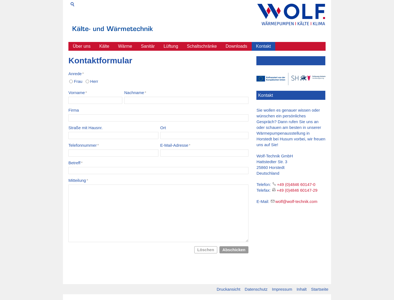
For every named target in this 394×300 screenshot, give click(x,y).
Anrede (76, 73)
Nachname (135, 92)
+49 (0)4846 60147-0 (296, 184)
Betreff (75, 162)
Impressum (282, 289)
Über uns (82, 46)
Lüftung (171, 46)
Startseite (319, 289)
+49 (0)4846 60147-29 (297, 190)
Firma (73, 110)
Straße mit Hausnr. (85, 127)
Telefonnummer (83, 145)
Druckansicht (229, 289)
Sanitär (148, 46)
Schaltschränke (202, 46)
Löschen (205, 249)
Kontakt (263, 46)
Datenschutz (256, 289)
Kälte (104, 46)
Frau (78, 81)
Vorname (77, 92)
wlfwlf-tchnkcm (296, 201)
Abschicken (233, 249)
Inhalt (302, 289)
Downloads (236, 46)
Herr (94, 81)
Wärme (125, 46)
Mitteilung (78, 180)
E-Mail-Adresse (175, 145)
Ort (163, 127)
